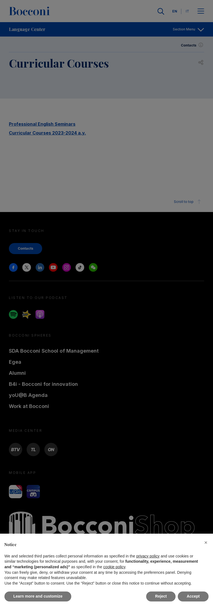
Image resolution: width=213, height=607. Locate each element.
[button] (205, 542)
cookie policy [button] (114, 567)
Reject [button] (161, 596)
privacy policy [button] (147, 556)
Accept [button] (193, 596)
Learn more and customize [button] (37, 596)
